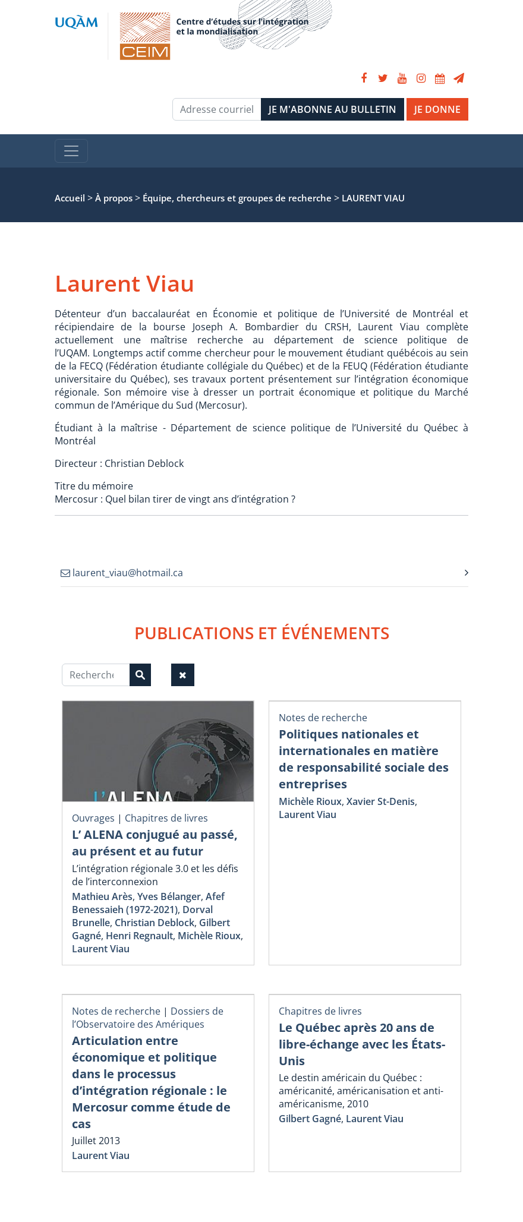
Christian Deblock (154, 922)
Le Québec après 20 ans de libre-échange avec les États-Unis (362, 1044)
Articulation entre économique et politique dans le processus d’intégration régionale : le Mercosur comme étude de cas (151, 1082)
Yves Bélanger (169, 896)
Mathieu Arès (102, 896)
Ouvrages (93, 818)
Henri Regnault (139, 935)
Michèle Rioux (209, 935)
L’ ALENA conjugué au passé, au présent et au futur (155, 842)
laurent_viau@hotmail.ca (122, 572)
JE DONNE (437, 109)
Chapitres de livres (166, 818)
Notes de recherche (323, 717)
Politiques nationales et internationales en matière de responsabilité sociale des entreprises (364, 759)
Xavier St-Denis (380, 801)
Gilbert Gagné (310, 1118)
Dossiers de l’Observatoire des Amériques (147, 1018)
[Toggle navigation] (71, 151)
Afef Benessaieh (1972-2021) (148, 903)
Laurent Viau (101, 948)
